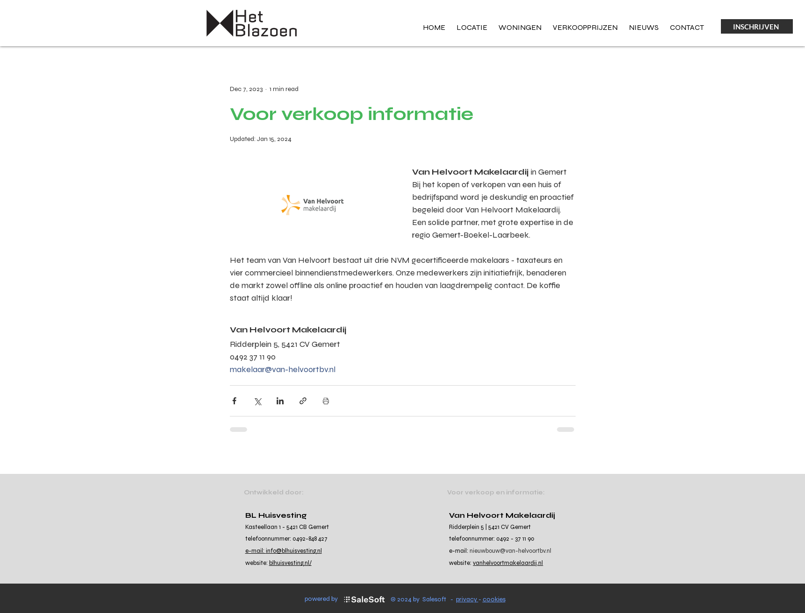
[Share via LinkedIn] (280, 400)
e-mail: (255, 551)
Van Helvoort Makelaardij (502, 515)
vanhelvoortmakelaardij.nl (508, 563)
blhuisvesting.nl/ (290, 563)
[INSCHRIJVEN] (756, 26)
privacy (467, 599)
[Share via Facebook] (234, 400)
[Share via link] (303, 400)
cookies (494, 599)
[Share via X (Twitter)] (257, 400)
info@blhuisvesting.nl (294, 551)
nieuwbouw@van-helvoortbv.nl (510, 551)
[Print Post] (325, 400)
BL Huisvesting (276, 515)
